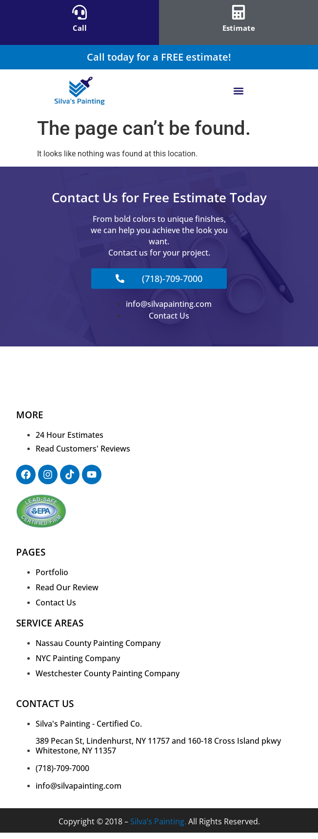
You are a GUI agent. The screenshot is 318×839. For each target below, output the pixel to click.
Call (80, 28)
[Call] (79, 12)
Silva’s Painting (157, 821)
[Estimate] (238, 12)
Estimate (238, 28)
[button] (239, 91)
